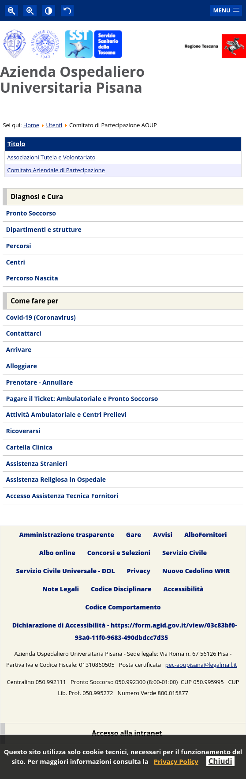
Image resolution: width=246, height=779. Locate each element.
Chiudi (220, 761)
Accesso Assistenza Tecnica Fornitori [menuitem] (62, 496)
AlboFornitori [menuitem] (205, 534)
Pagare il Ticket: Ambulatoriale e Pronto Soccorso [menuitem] (82, 398)
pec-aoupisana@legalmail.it (201, 665)
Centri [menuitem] (15, 262)
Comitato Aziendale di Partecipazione (56, 170)
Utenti (54, 125)
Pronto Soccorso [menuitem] (31, 213)
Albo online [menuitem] (57, 552)
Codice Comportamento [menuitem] (122, 607)
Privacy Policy (176, 761)
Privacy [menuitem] (139, 571)
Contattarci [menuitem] (23, 333)
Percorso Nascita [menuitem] (32, 278)
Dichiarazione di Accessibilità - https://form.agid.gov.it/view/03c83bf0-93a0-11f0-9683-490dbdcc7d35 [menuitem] (124, 631)
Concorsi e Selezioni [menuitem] (118, 552)
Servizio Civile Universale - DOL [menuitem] (65, 571)
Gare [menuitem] (134, 534)
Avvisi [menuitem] (162, 534)
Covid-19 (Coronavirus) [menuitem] (40, 317)
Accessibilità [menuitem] (184, 589)
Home (31, 125)
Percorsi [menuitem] (18, 246)
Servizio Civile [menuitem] (184, 552)
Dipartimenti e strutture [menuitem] (43, 229)
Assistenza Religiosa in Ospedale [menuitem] (56, 479)
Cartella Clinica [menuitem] (29, 447)
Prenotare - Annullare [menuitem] (39, 382)
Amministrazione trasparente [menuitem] (66, 534)
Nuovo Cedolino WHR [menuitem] (196, 571)
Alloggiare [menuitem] (21, 366)
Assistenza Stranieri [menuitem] (36, 463)
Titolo (16, 144)
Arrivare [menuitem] (18, 349)
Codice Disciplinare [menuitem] (121, 589)
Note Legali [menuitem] (60, 589)
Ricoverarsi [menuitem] (23, 431)
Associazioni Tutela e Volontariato (51, 157)
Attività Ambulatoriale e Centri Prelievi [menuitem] (66, 414)
